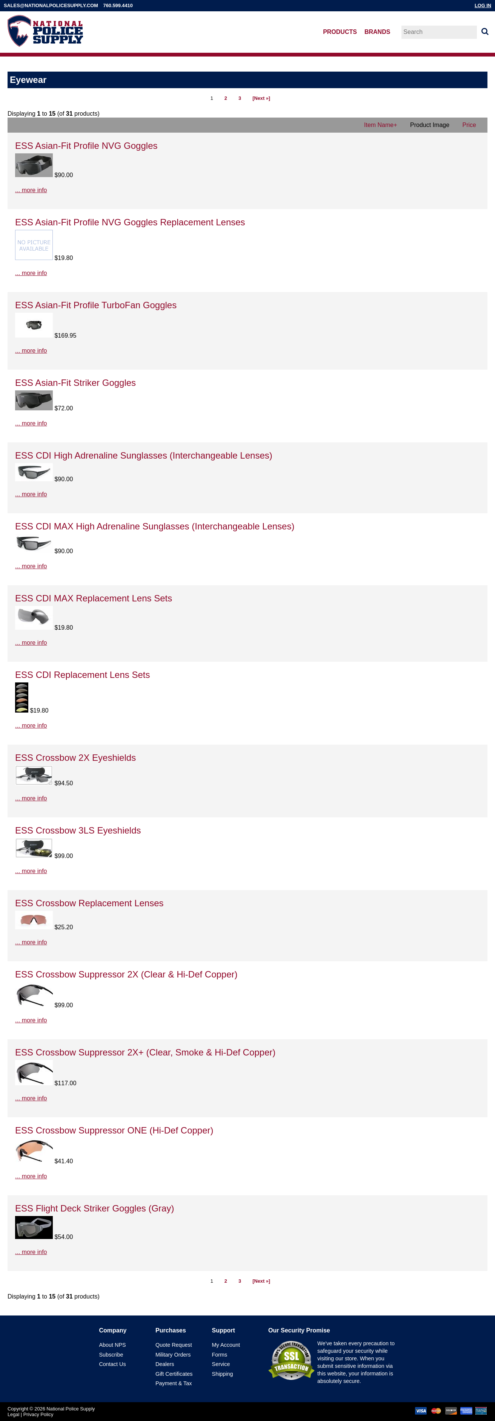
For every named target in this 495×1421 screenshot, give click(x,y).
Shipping (222, 1374)
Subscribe (111, 1355)
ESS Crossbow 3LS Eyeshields (78, 830)
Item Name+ (380, 125)
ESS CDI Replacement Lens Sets (82, 675)
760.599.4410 (118, 5)
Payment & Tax (173, 1383)
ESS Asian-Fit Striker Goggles (75, 383)
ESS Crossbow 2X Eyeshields (75, 758)
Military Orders (173, 1355)
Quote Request (173, 1345)
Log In (483, 5)
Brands (377, 32)
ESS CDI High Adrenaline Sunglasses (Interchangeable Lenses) (143, 455)
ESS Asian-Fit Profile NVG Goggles (86, 146)
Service (221, 1364)
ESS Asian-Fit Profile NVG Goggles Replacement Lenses (130, 222)
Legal (13, 1414)
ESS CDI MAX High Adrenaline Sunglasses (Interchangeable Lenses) (154, 526)
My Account (226, 1345)
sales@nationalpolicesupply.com (51, 5)
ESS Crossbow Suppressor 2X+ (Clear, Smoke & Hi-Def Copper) (145, 1052)
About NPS (112, 1345)
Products (340, 32)
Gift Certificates (173, 1374)
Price (469, 125)
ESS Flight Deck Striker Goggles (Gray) (94, 1208)
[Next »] (261, 98)
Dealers (164, 1364)
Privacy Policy (38, 1414)
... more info (31, 190)
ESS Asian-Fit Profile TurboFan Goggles (96, 305)
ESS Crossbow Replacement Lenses (89, 903)
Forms (220, 1355)
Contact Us (112, 1364)
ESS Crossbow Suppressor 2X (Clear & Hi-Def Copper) (126, 974)
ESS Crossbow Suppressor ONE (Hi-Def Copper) (114, 1130)
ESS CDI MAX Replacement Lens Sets (93, 598)
